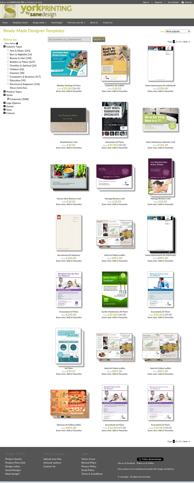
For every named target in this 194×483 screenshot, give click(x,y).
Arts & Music (20, 50)
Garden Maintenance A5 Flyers (115, 312)
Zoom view (61, 91)
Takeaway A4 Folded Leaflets (69, 425)
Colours (9, 113)
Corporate (19, 99)
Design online (39, 22)
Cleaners (17, 72)
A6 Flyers (69, 368)
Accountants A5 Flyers (160, 312)
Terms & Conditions (92, 473)
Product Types (13, 91)
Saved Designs (13, 470)
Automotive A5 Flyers (114, 142)
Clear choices (11, 43)
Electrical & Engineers (25, 84)
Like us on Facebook (126, 463)
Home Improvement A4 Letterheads (160, 85)
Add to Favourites (74, 91)
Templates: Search (20, 22)
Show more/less (18, 87)
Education (18, 80)
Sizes (8, 109)
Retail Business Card (68, 142)
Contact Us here (34, 2)
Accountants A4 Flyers (68, 312)
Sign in (146, 2)
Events (9, 106)
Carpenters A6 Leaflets (114, 85)
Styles (8, 94)
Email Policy (87, 470)
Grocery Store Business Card (69, 198)
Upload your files (52, 458)
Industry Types (13, 46)
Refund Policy (88, 462)
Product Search (13, 458)
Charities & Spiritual (23, 65)
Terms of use (88, 458)
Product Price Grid (15, 462)
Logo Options (12, 102)
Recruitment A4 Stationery (68, 255)
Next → (186, 41)
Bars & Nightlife (21, 54)
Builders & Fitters (22, 61)
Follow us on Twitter (145, 463)
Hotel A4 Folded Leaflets (114, 255)
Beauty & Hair (20, 58)
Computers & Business (25, 76)
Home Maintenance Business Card (160, 142)
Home (5, 22)
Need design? (57, 22)
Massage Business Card (115, 198)
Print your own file (76, 22)
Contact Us (108, 22)
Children (17, 69)
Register (158, 2)
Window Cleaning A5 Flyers (68, 85)
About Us (94, 22)
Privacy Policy (88, 466)
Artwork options (52, 462)
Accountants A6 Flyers (114, 425)
